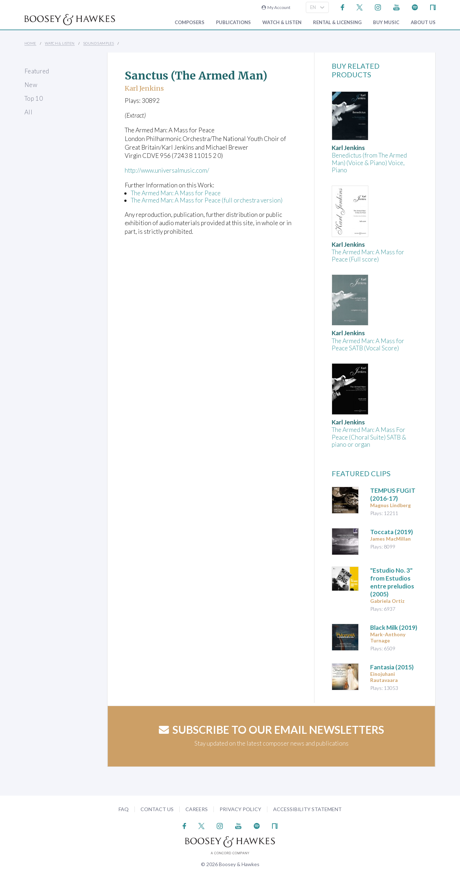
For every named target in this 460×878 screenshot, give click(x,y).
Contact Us (157, 809)
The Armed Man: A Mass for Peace (176, 193)
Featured (36, 71)
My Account (276, 7)
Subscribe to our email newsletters (271, 729)
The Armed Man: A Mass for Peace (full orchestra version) (206, 200)
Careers (196, 809)
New (30, 84)
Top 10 (33, 98)
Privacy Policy (240, 809)
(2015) (392, 667)
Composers (189, 22)
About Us (423, 22)
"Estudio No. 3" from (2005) (392, 582)
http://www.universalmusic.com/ (167, 170)
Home (30, 43)
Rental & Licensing (337, 22)
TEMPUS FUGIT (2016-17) (392, 494)
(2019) (391, 532)
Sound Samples (98, 43)
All (28, 112)
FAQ (124, 809)
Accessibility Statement (307, 809)
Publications (233, 22)
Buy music (386, 22)
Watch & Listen (282, 22)
